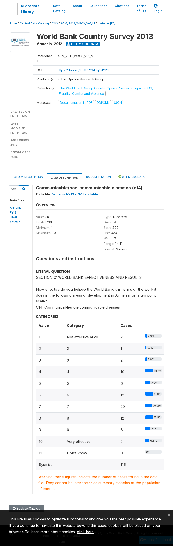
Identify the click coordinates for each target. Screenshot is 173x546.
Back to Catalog (26, 508)
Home (13, 23)
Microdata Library (30, 9)
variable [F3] (106, 23)
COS (55, 23)
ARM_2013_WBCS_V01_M (78, 23)
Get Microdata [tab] (131, 177)
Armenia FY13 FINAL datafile (74, 194)
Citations (122, 6)
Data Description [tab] (64, 177)
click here (85, 532)
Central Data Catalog (34, 23)
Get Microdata (82, 44)
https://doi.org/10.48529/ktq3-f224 (83, 70)
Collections (98, 6)
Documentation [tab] (98, 177)
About (77, 6)
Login (158, 8)
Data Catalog (59, 8)
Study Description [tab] (28, 177)
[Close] (169, 514)
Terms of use (141, 8)
